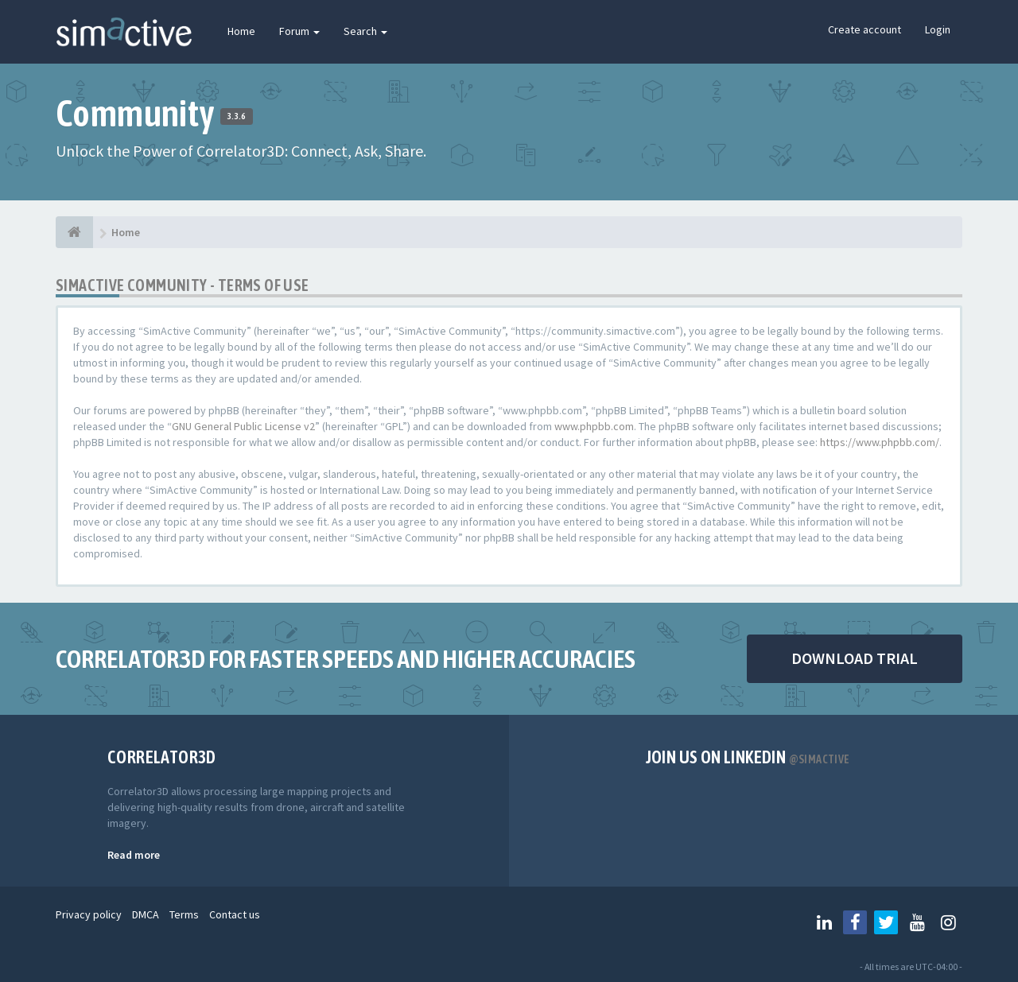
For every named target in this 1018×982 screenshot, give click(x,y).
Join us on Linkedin (748, 757)
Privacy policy (89, 914)
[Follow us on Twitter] (886, 922)
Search (365, 31)
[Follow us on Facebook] (855, 922)
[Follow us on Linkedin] (824, 922)
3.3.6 (236, 116)
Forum (299, 31)
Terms (184, 914)
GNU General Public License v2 (243, 426)
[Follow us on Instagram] (948, 922)
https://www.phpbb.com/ (879, 442)
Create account (864, 29)
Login (937, 29)
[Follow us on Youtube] (917, 922)
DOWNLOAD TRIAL (854, 658)
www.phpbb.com (594, 426)
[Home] (74, 232)
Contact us (234, 914)
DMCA (145, 914)
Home (241, 31)
